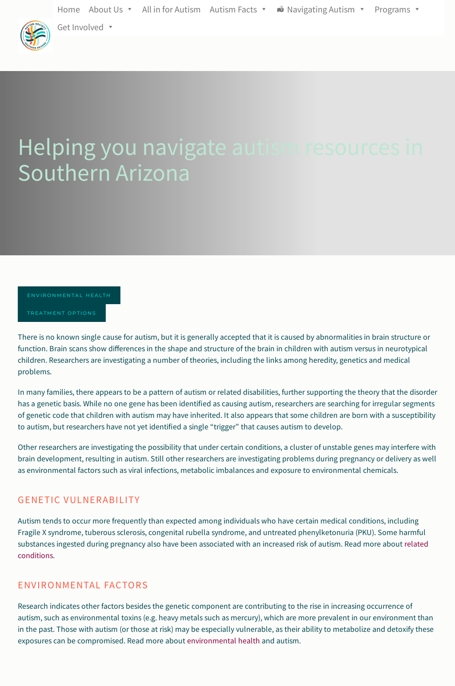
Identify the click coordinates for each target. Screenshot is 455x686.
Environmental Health (69, 295)
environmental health (223, 640)
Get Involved (85, 27)
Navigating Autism (326, 9)
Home (68, 9)
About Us (111, 9)
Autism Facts (238, 9)
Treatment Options (61, 313)
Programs (398, 9)
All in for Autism (171, 9)
